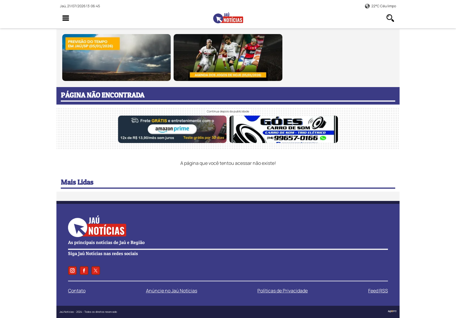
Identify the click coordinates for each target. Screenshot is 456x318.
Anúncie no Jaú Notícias (171, 290)
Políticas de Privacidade (282, 290)
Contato (77, 290)
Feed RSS (378, 290)
